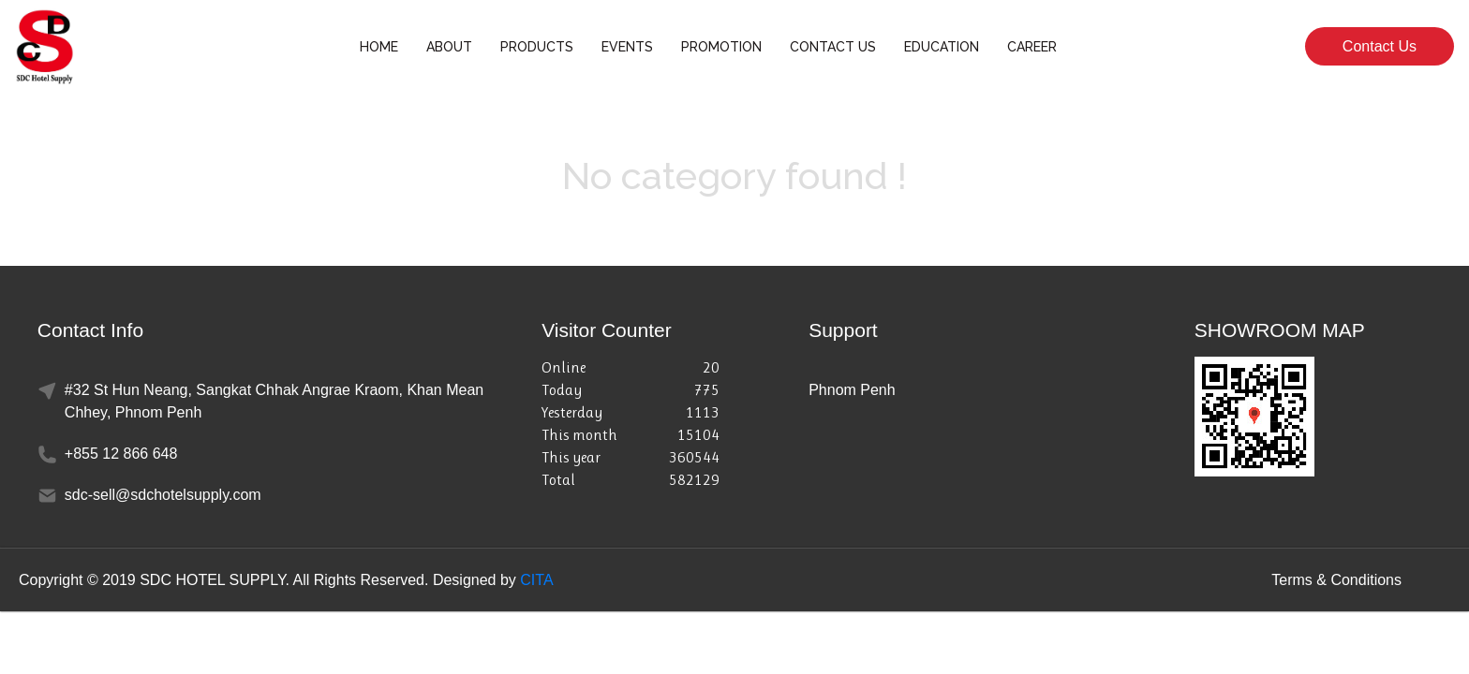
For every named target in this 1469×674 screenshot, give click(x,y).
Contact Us (1380, 46)
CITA (536, 580)
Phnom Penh (852, 390)
